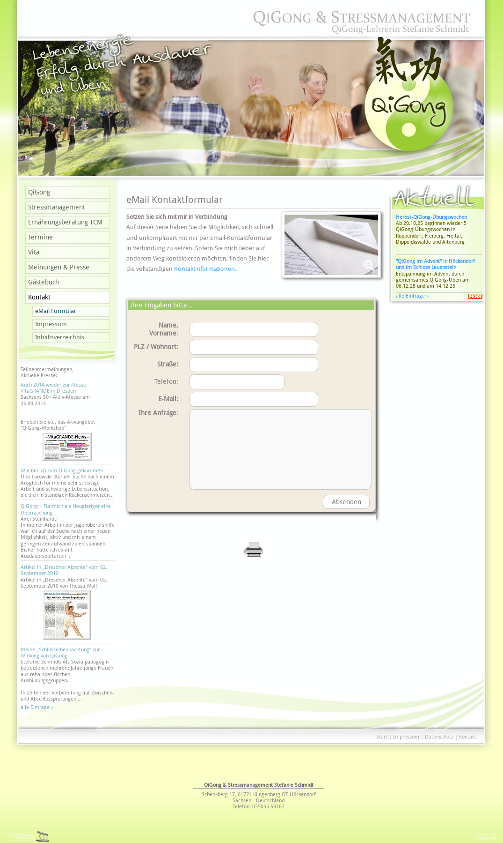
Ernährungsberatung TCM (65, 222)
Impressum (51, 324)
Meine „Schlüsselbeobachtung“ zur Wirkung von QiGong (60, 653)
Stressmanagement (56, 207)
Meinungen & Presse (58, 267)
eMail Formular (55, 310)
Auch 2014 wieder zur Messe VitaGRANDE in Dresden (53, 388)
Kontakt (39, 297)
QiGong (39, 192)
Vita (33, 252)
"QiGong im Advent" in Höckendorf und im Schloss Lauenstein (435, 264)
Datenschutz (439, 737)
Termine (40, 237)
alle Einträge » (38, 707)
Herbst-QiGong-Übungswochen (431, 217)
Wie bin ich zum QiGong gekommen (62, 471)
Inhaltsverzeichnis (59, 337)
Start (381, 737)
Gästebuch (43, 282)
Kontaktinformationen (204, 268)
